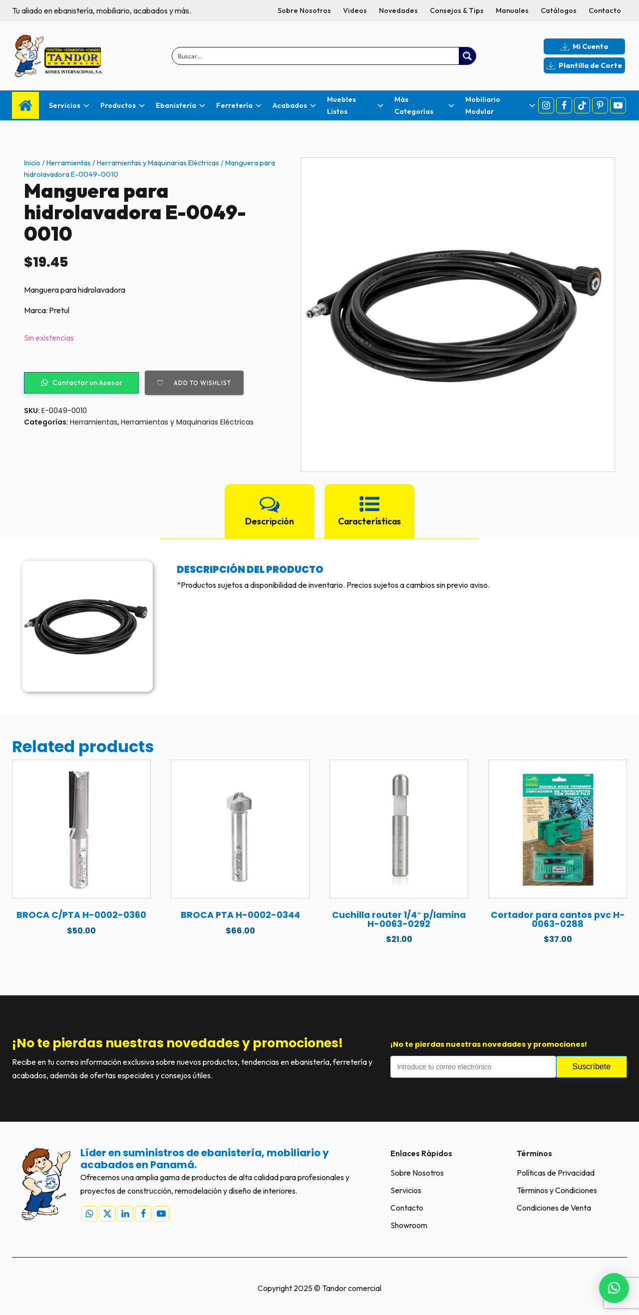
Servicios (405, 1190)
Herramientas (68, 162)
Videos (355, 10)
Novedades (398, 10)
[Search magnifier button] (467, 55)
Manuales (512, 10)
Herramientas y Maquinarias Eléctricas (158, 162)
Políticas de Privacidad (556, 1173)
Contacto (605, 10)
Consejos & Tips (457, 10)
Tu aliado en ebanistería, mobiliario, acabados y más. (101, 10)
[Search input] (316, 56)
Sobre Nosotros (304, 10)
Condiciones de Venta (554, 1208)
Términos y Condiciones (557, 1190)
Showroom (408, 1225)
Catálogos (559, 10)
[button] (614, 1288)
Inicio (32, 162)
